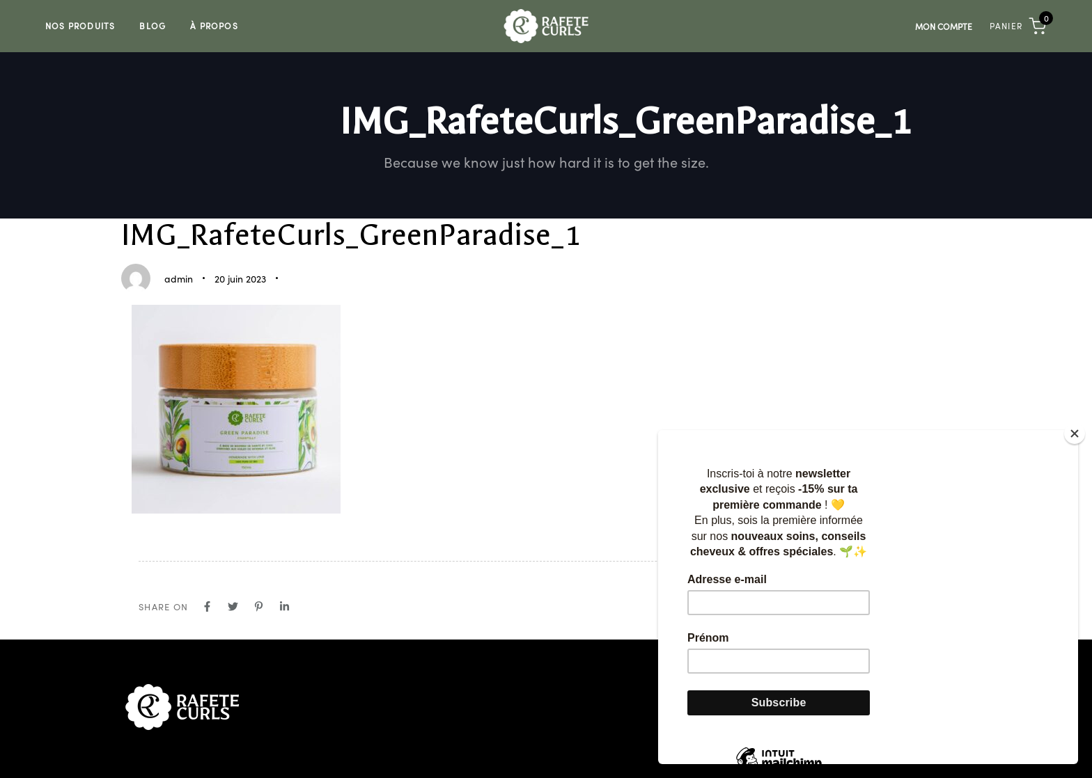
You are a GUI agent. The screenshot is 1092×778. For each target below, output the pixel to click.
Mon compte (943, 26)
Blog (152, 25)
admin (178, 278)
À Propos (214, 25)
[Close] (1074, 433)
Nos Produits (80, 25)
